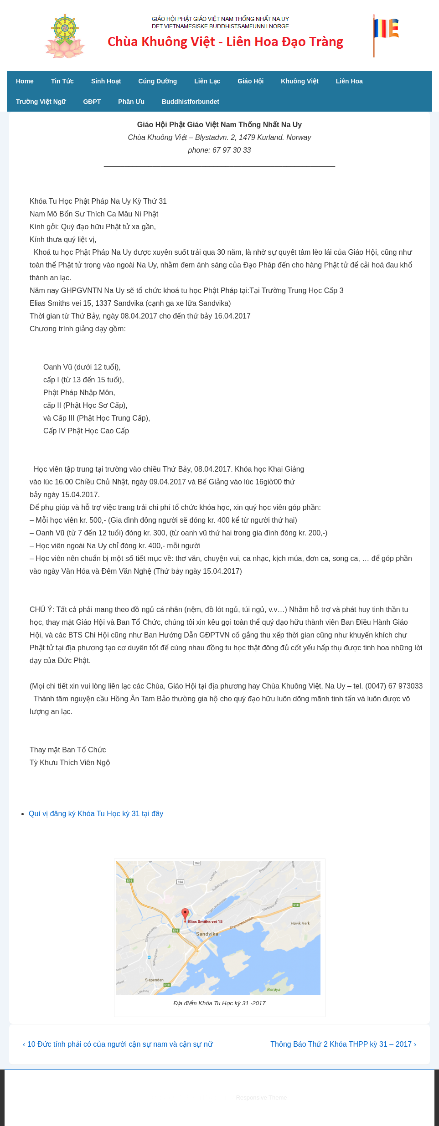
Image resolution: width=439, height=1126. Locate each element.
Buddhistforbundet (190, 101)
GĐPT (92, 101)
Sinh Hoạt (106, 81)
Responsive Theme (261, 1097)
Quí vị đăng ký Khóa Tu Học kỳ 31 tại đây (96, 814)
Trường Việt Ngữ (41, 101)
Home (25, 81)
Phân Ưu (131, 101)
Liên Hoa (349, 81)
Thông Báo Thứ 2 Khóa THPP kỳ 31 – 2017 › (343, 1044)
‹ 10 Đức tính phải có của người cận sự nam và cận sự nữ (118, 1044)
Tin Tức (62, 81)
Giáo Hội (250, 81)
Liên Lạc (207, 81)
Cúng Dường (157, 81)
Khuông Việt (299, 81)
